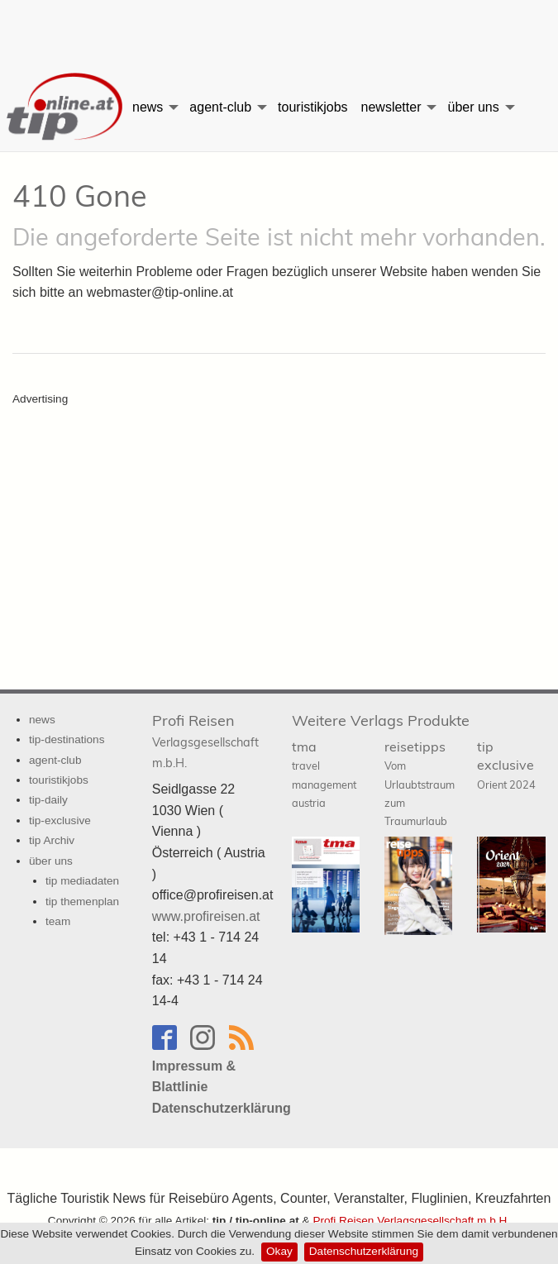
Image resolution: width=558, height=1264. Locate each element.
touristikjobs (312, 107)
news (147, 107)
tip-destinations (66, 739)
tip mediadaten (82, 881)
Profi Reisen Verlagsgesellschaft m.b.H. (411, 1220)
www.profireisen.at (206, 916)
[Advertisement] (279, 29)
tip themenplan (82, 901)
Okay (279, 1251)
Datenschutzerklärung (363, 1251)
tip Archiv (51, 840)
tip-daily (48, 800)
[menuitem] (63, 107)
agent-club (220, 107)
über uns (472, 107)
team (57, 921)
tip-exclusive (60, 820)
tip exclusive (506, 764)
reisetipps (419, 783)
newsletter (391, 107)
